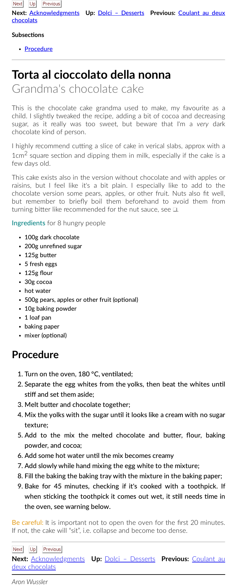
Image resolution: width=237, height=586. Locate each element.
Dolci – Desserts (121, 13)
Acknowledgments (54, 13)
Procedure (39, 49)
